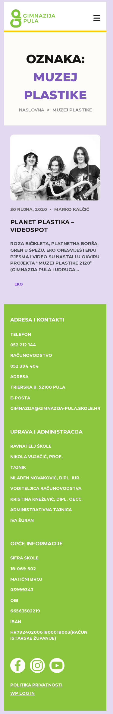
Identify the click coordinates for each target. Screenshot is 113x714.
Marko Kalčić (71, 209)
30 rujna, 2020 (28, 209)
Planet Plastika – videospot (42, 225)
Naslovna (31, 110)
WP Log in (22, 693)
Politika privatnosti (36, 685)
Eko (18, 284)
